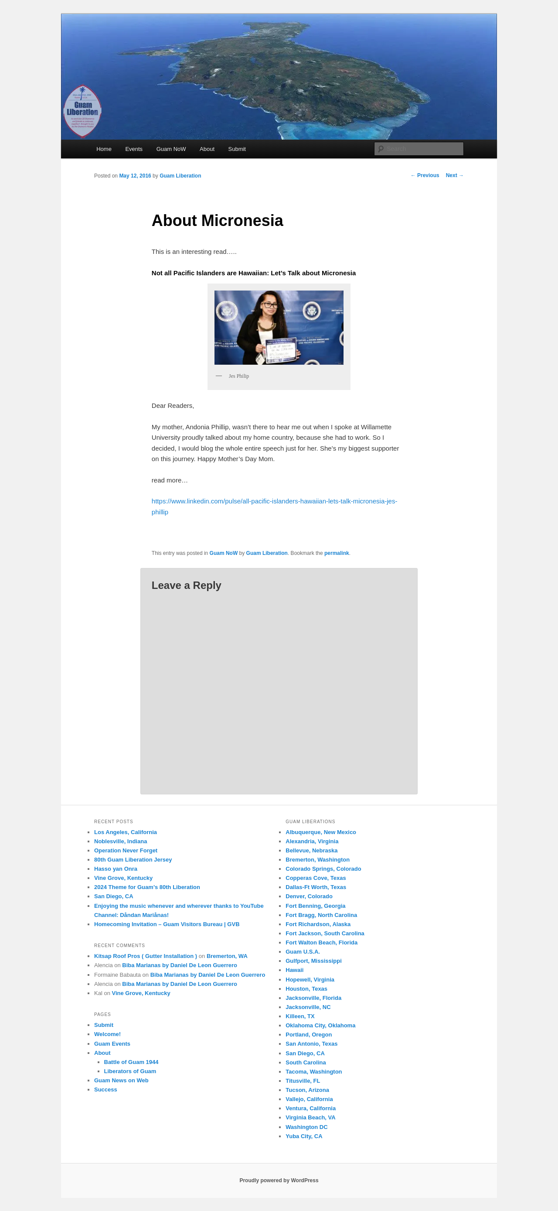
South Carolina (306, 1062)
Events (134, 149)
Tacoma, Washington (314, 1071)
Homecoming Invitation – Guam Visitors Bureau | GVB (167, 924)
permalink (336, 553)
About (207, 149)
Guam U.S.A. (303, 951)
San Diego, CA (113, 896)
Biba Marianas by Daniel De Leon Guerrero (179, 965)
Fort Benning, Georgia (315, 906)
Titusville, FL (303, 1081)
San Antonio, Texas (311, 1043)
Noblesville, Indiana (120, 841)
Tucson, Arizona (307, 1090)
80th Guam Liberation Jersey (133, 859)
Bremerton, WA (227, 956)
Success (105, 1089)
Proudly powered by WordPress (278, 1180)
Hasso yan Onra (115, 868)
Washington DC (306, 1127)
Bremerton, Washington (318, 859)
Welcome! (107, 1034)
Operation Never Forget (125, 850)
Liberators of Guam (130, 1071)
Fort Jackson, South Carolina (325, 933)
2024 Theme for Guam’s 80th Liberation (147, 887)
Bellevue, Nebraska (311, 850)
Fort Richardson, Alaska (318, 924)
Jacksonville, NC (308, 1007)
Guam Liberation (180, 176)
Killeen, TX (300, 1016)
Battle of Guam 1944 (131, 1062)
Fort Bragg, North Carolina (321, 915)
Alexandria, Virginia (312, 841)
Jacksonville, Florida (313, 998)
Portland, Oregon (309, 1034)
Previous (425, 175)
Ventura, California (311, 1108)
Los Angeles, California (125, 832)
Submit (237, 149)
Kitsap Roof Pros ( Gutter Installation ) (145, 956)
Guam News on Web (121, 1080)
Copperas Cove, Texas (316, 878)
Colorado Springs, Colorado (323, 868)
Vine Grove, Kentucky (123, 878)
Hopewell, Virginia (310, 979)
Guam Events (112, 1043)
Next (455, 175)
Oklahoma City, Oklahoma (320, 1025)
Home (104, 149)
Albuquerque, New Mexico (321, 832)
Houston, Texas (306, 988)
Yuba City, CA (304, 1136)
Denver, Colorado (309, 896)
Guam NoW (171, 149)
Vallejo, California (309, 1099)
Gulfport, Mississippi (314, 961)
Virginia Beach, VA (310, 1117)
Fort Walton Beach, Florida (321, 942)
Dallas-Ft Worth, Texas (316, 887)
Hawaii (294, 970)
